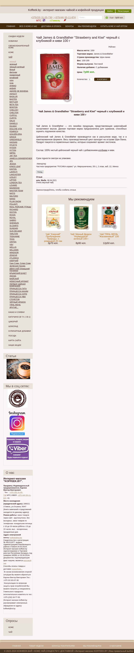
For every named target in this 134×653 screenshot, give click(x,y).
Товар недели (36, 646)
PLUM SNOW (15, 201)
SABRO (13, 220)
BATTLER (14, 102)
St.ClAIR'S (14, 226)
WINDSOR (14, 252)
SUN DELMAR (16, 231)
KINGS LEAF (15, 166)
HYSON (13, 148)
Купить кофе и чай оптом (113, 26)
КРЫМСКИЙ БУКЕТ (18, 273)
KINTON (13, 169)
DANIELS (14, 123)
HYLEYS (13, 145)
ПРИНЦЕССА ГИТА (18, 289)
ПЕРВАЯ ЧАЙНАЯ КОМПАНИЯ (17, 285)
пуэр (11, 83)
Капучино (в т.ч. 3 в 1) (19, 317)
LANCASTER (15, 174)
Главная (10, 26)
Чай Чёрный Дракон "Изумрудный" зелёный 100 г (81, 236)
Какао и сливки (16, 312)
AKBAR (13, 88)
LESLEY (13, 177)
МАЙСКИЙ (14, 279)
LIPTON (13, 180)
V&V (11, 244)
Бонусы (69, 26)
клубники (102, 150)
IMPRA (12, 153)
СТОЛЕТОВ (15, 299)
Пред (4, 369)
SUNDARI (14, 228)
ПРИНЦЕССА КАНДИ (19, 291)
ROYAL (13, 218)
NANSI (12, 199)
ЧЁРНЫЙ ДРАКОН (18, 302)
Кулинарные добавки (19, 331)
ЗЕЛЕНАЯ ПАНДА (17, 266)
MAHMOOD (15, 188)
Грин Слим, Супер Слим (20, 263)
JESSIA (13, 164)
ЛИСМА (13, 276)
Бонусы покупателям (63, 646)
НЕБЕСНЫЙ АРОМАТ (19, 281)
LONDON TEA (16, 183)
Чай (10, 57)
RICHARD (14, 209)
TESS (12, 239)
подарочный (15, 75)
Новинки (13, 41)
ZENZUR (13, 255)
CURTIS (13, 118)
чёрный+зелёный (17, 67)
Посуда (12, 336)
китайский (14, 78)
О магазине (67, 32)
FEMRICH (14, 131)
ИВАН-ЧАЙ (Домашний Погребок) (20, 270)
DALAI (12, 121)
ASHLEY (13, 94)
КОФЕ (11, 627)
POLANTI (14, 204)
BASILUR (14, 96)
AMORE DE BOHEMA (19, 91)
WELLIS (13, 247)
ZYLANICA (14, 258)
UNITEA (13, 242)
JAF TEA (13, 156)
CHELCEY (14, 110)
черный (13, 61)
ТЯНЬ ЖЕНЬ (15, 305)
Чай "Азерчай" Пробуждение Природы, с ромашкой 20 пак (53, 237)
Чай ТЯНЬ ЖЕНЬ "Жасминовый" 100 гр (109, 236)
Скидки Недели (16, 36)
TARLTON (14, 234)
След (31, 369)
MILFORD (14, 196)
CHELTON (14, 113)
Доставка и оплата (51, 26)
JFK (11, 161)
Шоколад (13, 326)
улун (12, 80)
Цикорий (13, 322)
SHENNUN (14, 223)
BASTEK (13, 99)
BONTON (14, 107)
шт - (116, 18)
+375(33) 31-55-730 (41, 17)
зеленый (13, 64)
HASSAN (13, 142)
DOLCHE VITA (16, 129)
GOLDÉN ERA (16, 134)
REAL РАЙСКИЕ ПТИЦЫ (20, 207)
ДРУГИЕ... (14, 307)
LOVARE (13, 185)
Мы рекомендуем (87, 26)
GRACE (13, 137)
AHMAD (13, 86)
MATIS (12, 193)
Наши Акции (14, 345)
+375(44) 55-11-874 (65, 17)
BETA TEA (14, 104)
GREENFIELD (15, 139)
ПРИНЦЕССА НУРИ (18, 294)
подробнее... (17, 569)
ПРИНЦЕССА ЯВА (18, 297)
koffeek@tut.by (16, 538)
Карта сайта (14, 340)
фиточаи (13, 72)
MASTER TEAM (16, 191)
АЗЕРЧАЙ (14, 261)
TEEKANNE (15, 236)
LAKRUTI (13, 172)
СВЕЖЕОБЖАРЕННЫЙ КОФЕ (18, 47)
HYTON (13, 150)
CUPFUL (13, 115)
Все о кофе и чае (28, 26)
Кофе (11, 52)
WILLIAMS (14, 250)
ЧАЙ (10, 632)
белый (12, 69)
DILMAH (13, 126)
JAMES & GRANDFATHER (21, 158)
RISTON (13, 212)
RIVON (12, 215)
